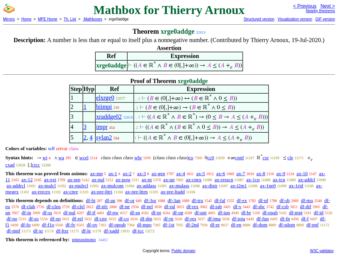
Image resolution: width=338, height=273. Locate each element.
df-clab (28, 206)
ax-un (169, 179)
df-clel (78, 206)
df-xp (55, 218)
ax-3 (141, 173)
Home (26, 19)
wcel (84, 157)
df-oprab (117, 225)
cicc (36, 165)
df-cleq (54, 206)
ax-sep (74, 179)
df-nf (263, 200)
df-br (246, 212)
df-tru (197, 200)
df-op (177, 212)
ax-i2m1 (239, 185)
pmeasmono (84, 239)
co (191, 157)
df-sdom (287, 225)
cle (290, 157)
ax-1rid (296, 185)
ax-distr (210, 185)
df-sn (135, 212)
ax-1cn (252, 179)
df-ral (169, 206)
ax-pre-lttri (101, 192)
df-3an (173, 200)
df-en (236, 225)
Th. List (70, 19)
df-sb (285, 200)
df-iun (224, 212)
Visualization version (295, 19)
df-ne (124, 206)
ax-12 (27, 179)
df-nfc (102, 206)
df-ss (47, 212)
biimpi (104, 107)
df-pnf (312, 225)
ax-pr (147, 179)
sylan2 (104, 137)
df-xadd (111, 231)
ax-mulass (179, 185)
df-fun (262, 218)
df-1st (168, 225)
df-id (318, 212)
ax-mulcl (47, 185)
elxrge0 (105, 97)
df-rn (169, 218)
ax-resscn (224, 179)
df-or (129, 200)
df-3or (150, 200)
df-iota (238, 218)
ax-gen (158, 173)
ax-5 (200, 173)
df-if (91, 212)
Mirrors (9, 19)
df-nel (147, 206)
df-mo (307, 200)
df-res (190, 218)
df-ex (242, 200)
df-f (305, 218)
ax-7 (240, 173)
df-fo (26, 225)
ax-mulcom (112, 185)
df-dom (260, 225)
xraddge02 (109, 116)
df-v (237, 206)
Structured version (258, 19)
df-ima (214, 218)
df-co (123, 218)
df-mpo (144, 225)
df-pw (112, 212)
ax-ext (50, 179)
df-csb (282, 206)
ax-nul (98, 179)
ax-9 (280, 173)
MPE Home (47, 19)
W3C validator (322, 251)
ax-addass (146, 185)
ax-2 (127, 173)
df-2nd (192, 225)
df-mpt (295, 212)
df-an (110, 200)
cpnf (239, 157)
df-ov (92, 225)
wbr (138, 157)
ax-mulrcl (78, 185)
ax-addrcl (15, 185)
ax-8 (260, 173)
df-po (11, 218)
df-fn (285, 218)
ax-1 (113, 173)
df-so (33, 218)
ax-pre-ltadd (173, 192)
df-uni (200, 212)
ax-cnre (70, 192)
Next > (328, 6)
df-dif (305, 206)
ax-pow (123, 179)
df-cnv (100, 218)
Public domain (184, 251)
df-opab (270, 212)
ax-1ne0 (268, 185)
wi (45, 157)
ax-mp (96, 173)
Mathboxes (92, 19)
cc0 (210, 157)
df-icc (138, 231)
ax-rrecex (41, 192)
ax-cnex (193, 179)
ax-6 (220, 173)
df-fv (71, 225)
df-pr (156, 212)
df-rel (77, 218)
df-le (86, 231)
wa (61, 157)
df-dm (146, 218)
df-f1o (48, 225)
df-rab (216, 206)
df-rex (192, 206)
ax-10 (302, 173)
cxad (10, 165)
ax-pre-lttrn (136, 192)
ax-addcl (306, 179)
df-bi (90, 200)
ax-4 (180, 173)
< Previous (304, 6)
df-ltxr (62, 231)
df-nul (69, 212)
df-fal (219, 200)
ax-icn (279, 179)
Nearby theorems (320, 11)
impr (101, 127)
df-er (215, 225)
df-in (26, 212)
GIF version (325, 19)
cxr (265, 157)
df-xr (38, 231)
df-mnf (13, 231)
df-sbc (259, 206)
